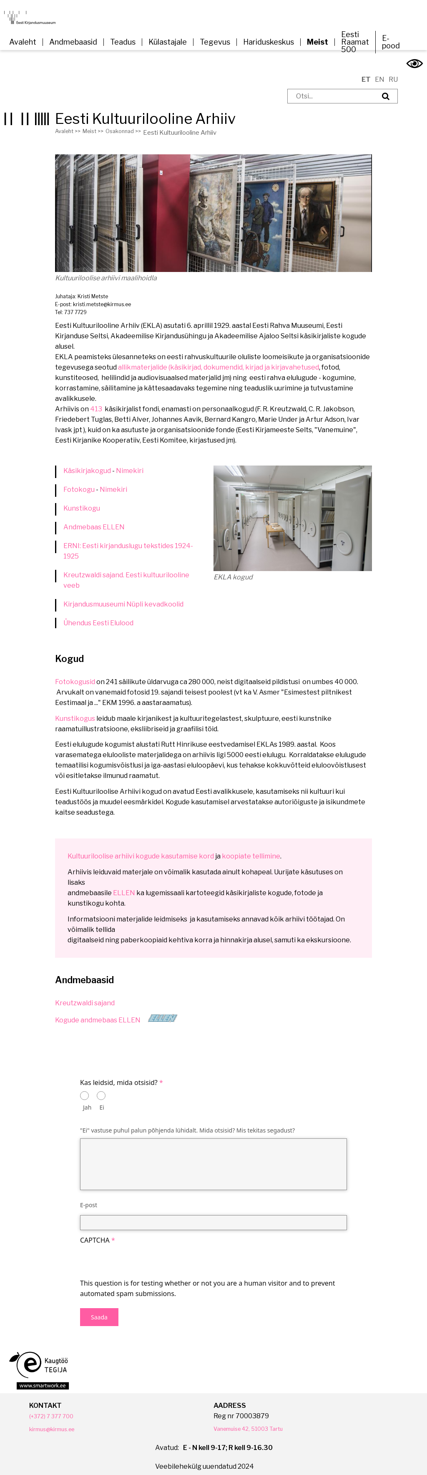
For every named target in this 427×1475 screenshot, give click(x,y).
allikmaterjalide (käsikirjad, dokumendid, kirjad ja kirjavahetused (218, 361)
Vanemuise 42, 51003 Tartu (256, 1423)
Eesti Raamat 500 (355, 42)
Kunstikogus (75, 713)
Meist (317, 42)
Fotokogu (79, 484)
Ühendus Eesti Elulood (98, 617)
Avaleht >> (70, 127)
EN (379, 74)
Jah (87, 1101)
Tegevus (215, 42)
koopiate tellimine (251, 850)
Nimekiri (129, 465)
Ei (102, 1101)
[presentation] (143, 1256)
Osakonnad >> (133, 127)
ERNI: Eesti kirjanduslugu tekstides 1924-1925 (128, 545)
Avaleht (22, 42)
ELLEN (114, 521)
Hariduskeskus (268, 42)
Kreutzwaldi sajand (85, 997)
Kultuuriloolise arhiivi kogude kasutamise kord (141, 850)
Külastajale (167, 42)
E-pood (391, 42)
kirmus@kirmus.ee (58, 1423)
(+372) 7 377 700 (55, 1410)
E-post (88, 1199)
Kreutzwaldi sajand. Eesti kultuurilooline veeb (126, 574)
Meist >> (99, 127)
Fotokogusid (75, 676)
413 (96, 403)
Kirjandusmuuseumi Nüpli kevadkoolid (123, 598)
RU (393, 74)
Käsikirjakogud (87, 465)
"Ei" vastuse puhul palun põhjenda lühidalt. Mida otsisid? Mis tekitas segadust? (187, 1124)
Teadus (123, 42)
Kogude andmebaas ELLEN (98, 1014)
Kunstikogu (81, 502)
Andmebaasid (73, 42)
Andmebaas (83, 521)
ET (366, 74)
